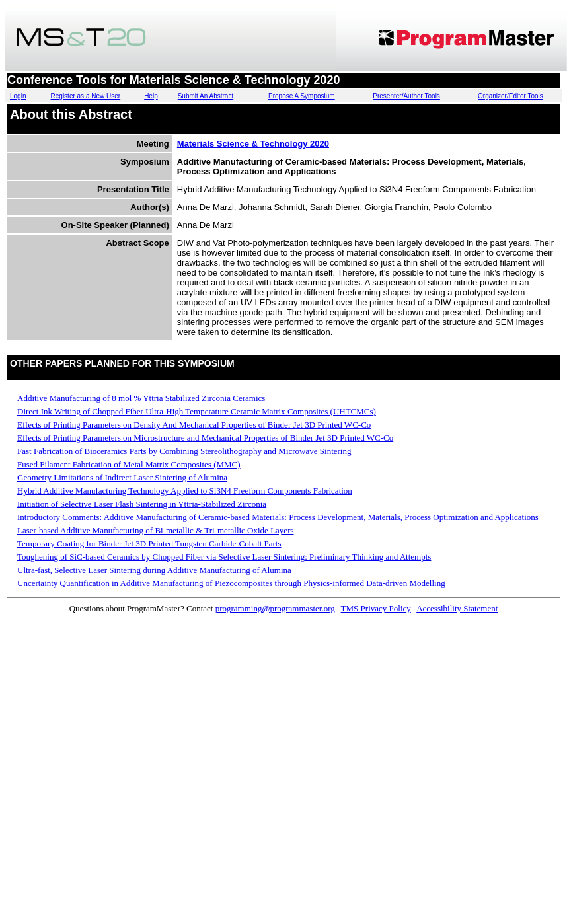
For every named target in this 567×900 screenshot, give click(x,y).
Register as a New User (86, 96)
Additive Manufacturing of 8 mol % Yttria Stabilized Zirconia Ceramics (141, 398)
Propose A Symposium (301, 96)
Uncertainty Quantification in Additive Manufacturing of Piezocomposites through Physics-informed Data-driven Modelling (231, 583)
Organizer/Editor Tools (510, 96)
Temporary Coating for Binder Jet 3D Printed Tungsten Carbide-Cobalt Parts (149, 543)
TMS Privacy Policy (376, 608)
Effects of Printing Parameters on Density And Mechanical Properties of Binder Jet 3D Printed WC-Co (194, 425)
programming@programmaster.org (275, 608)
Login (18, 96)
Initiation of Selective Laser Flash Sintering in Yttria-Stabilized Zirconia (141, 504)
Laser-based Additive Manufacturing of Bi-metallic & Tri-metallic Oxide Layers (155, 530)
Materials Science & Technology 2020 (253, 144)
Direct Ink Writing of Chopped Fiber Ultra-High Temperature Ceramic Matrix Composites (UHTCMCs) (196, 411)
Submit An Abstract (206, 96)
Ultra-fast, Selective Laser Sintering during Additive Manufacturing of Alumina (154, 570)
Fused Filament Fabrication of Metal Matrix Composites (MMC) (129, 464)
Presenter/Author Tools (406, 96)
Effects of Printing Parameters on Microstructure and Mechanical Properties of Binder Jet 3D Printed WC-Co (205, 438)
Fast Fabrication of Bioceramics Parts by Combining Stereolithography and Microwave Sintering (184, 451)
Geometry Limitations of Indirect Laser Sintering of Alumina (122, 477)
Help (151, 96)
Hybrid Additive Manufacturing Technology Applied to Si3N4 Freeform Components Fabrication (184, 491)
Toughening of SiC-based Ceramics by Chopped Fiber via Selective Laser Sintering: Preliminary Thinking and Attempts (224, 557)
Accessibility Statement (457, 608)
